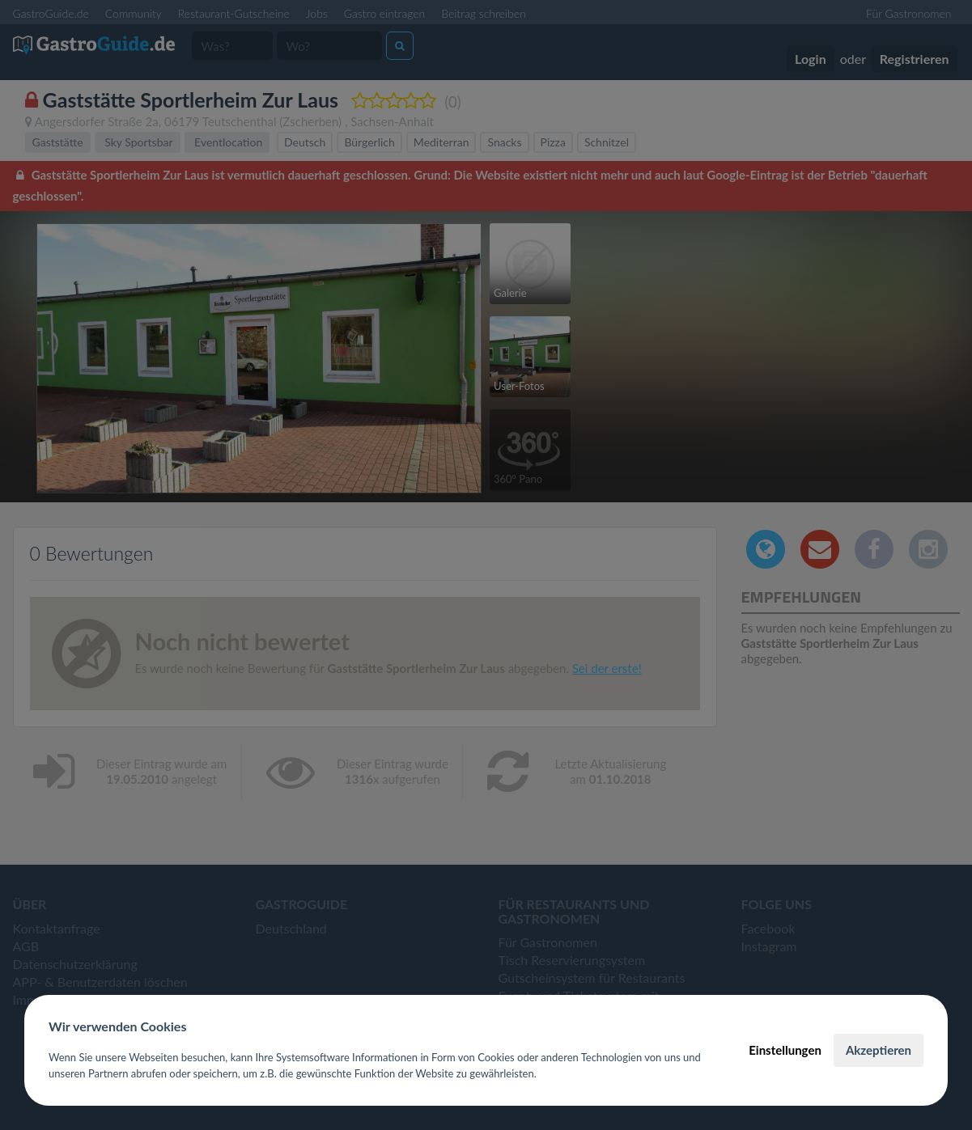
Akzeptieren (878, 1050)
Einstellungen (785, 1050)
